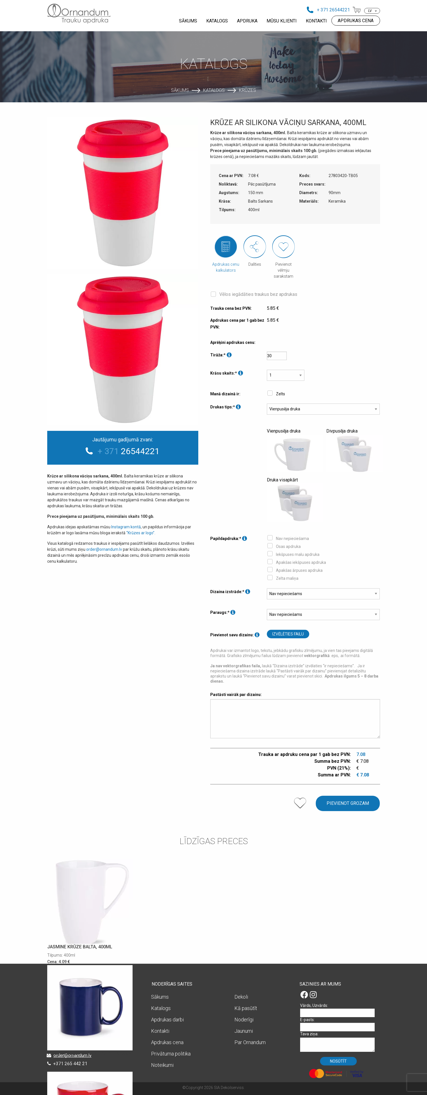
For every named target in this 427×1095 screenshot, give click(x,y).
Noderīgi (243, 1020)
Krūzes (247, 90)
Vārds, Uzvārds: (339, 1010)
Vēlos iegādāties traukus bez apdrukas (258, 294)
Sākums (180, 90)
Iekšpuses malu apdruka (297, 554)
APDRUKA (247, 21)
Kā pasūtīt (245, 1008)
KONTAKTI (316, 21)
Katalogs (214, 90)
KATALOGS (217, 21)
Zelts (280, 394)
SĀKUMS (188, 21)
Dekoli (241, 997)
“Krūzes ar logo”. (140, 533)
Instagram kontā (126, 527)
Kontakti (160, 1031)
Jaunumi (243, 1031)
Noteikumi (162, 1065)
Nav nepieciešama (292, 538)
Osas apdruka (288, 546)
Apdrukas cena (167, 1042)
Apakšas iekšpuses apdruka (301, 562)
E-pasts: (339, 1024)
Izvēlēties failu (288, 634)
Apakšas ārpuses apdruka (299, 570)
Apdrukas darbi (167, 1020)
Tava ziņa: (339, 1042)
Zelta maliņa (287, 578)
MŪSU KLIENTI (282, 21)
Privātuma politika (171, 1054)
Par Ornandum (250, 1042)
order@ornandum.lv (104, 549)
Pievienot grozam (348, 803)
